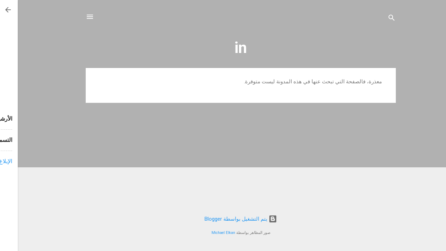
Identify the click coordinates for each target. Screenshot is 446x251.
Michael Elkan (205, 232)
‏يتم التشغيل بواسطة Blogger (223, 219)
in (223, 47)
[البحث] (374, 19)
